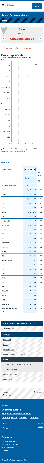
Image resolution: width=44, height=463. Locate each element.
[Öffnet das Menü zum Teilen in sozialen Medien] (6, 395)
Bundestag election (11, 409)
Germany (22, 29)
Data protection (38, 423)
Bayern (20, 33)
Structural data (8, 349)
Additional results (13, 369)
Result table (27, 48)
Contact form (8, 428)
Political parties (9, 417)
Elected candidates (10, 374)
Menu (37, 6)
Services (23, 417)
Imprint (40, 426)
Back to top (39, 392)
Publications (7, 379)
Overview (7, 339)
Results (4, 20)
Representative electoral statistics (19, 364)
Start (10, 7)
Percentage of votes (11, 48)
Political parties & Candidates (14, 354)
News (5, 344)
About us (34, 417)
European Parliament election (16, 413)
